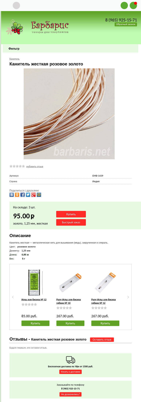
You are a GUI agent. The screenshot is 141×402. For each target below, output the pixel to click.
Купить (35, 323)
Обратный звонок (125, 24)
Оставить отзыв (102, 339)
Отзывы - (47, 339)
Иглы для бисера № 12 (33, 299)
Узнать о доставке (70, 371)
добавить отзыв (34, 166)
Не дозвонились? (70, 394)
